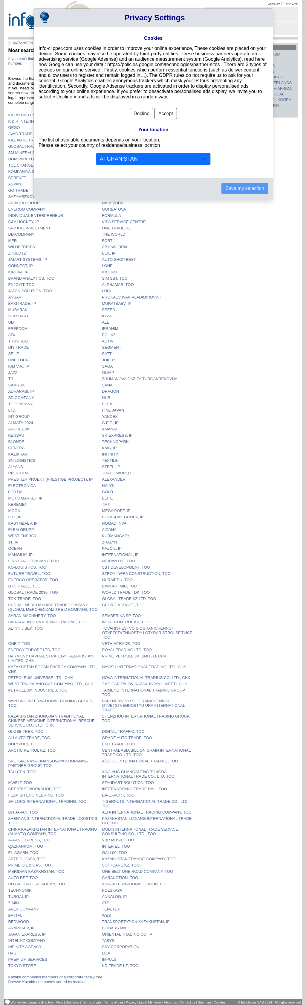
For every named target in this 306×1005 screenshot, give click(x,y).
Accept (165, 113)
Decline (141, 113)
